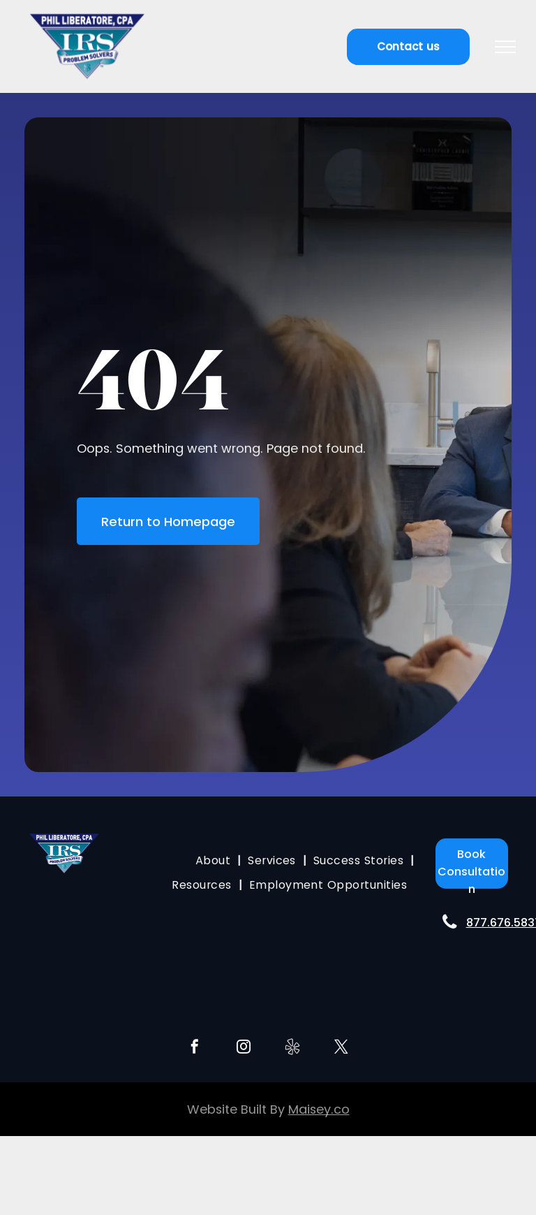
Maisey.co (319, 1109)
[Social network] (292, 1048)
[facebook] (194, 1048)
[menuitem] (214, 860)
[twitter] (341, 1048)
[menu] (505, 47)
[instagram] (243, 1048)
